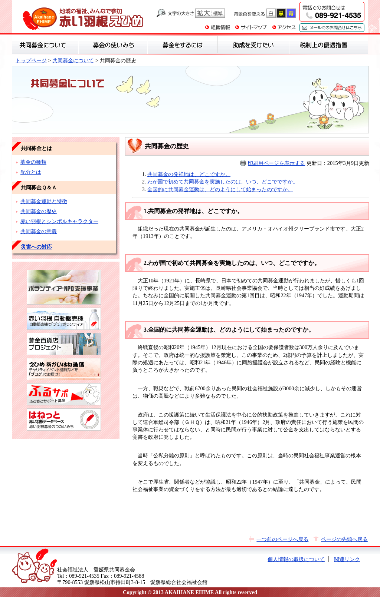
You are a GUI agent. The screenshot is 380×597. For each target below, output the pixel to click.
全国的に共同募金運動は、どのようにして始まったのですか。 (220, 189)
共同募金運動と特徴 (43, 201)
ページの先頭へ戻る (344, 539)
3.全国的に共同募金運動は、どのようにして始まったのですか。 (229, 329)
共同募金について (73, 60)
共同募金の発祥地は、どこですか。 (188, 174)
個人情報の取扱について (296, 559)
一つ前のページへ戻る (282, 539)
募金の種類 (33, 162)
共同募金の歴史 (38, 211)
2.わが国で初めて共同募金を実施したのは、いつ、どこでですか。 (232, 263)
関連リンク (347, 559)
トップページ (31, 60)
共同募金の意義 (38, 231)
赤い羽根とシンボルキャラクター (59, 221)
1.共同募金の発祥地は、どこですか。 (193, 211)
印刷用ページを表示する (276, 163)
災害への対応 (36, 247)
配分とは (30, 172)
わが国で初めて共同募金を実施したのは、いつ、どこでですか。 (222, 182)
